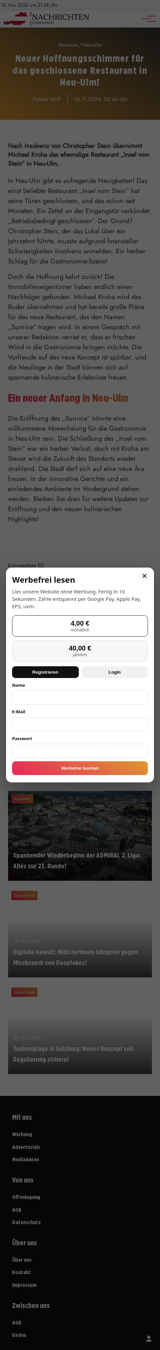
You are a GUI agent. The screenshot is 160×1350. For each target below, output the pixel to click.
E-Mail (18, 712)
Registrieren (45, 672)
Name (18, 685)
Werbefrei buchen (80, 768)
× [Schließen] (144, 576)
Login (115, 672)
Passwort (22, 738)
